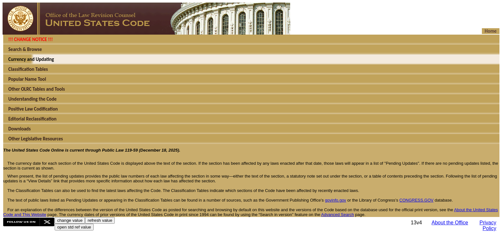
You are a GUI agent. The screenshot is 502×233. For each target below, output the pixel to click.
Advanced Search (337, 214)
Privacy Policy (488, 225)
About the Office (450, 222)
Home (491, 31)
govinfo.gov (335, 200)
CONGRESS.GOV (416, 200)
